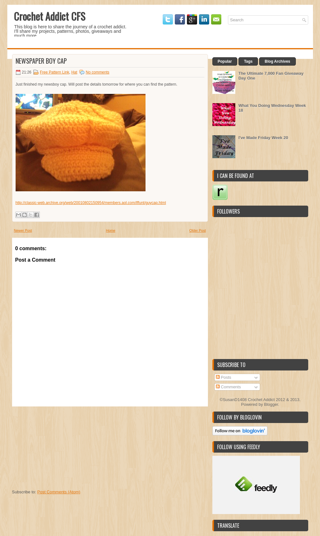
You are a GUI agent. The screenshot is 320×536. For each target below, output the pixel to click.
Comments (228, 386)
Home (110, 230)
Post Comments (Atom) (58, 492)
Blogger (271, 404)
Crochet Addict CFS (49, 16)
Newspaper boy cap (41, 61)
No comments (97, 72)
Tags (248, 61)
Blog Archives (277, 61)
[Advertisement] (60, 446)
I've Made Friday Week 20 (263, 137)
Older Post (197, 230)
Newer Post (23, 230)
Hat (74, 72)
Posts (223, 377)
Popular (225, 61)
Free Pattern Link (54, 72)
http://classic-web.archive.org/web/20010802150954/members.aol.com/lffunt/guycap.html (91, 203)
